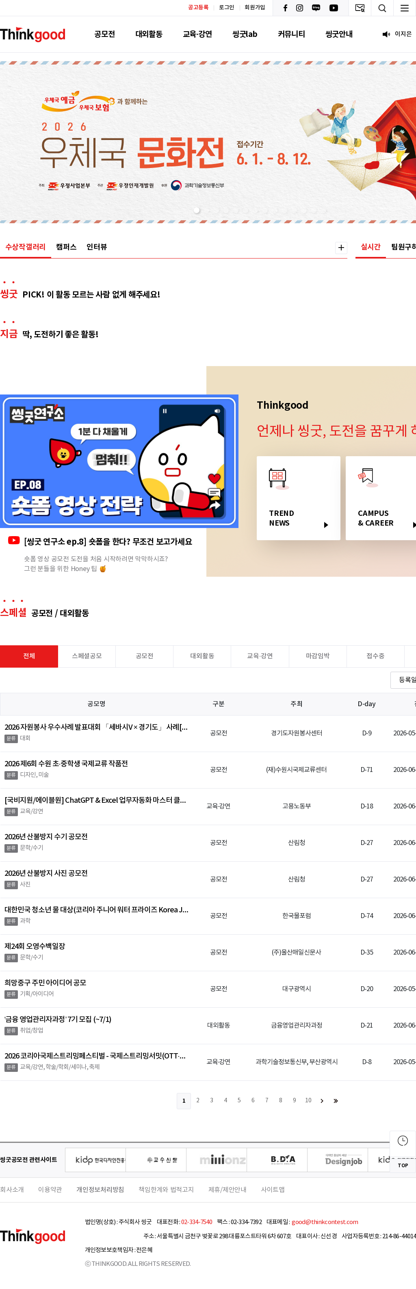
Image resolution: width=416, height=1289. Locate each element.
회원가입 (255, 7)
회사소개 (12, 1190)
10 (308, 1100)
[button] (196, 210)
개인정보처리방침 (100, 1190)
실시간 (371, 247)
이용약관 (50, 1190)
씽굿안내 (339, 34)
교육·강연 (197, 34)
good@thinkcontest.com (324, 1222)
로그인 (226, 7)
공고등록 (198, 7)
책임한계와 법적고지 (166, 1190)
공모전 (104, 34)
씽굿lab (245, 34)
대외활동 (148, 34)
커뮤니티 (291, 34)
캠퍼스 (66, 247)
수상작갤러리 (25, 247)
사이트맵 (273, 1190)
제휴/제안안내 (227, 1190)
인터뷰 (97, 247)
